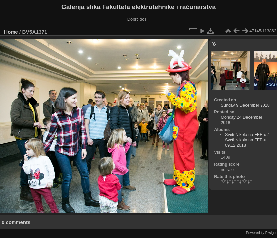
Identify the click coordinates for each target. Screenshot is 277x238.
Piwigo (270, 233)
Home (11, 32)
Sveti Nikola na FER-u (245, 134)
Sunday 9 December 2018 (245, 105)
